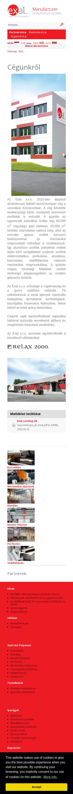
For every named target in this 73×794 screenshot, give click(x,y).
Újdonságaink (18, 608)
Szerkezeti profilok (22, 719)
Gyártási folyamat (19, 645)
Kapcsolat (13, 748)
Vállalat (12, 618)
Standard (16, 741)
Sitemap (12, 51)
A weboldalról (18, 611)
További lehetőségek (23, 738)
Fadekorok (17, 676)
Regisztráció (17, 36)
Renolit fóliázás (21, 517)
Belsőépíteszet (19, 723)
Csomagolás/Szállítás (23, 669)
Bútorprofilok (18, 734)
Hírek (10, 588)
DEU (51, 43)
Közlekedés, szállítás (23, 726)
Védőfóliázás (21, 555)
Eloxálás (21, 498)
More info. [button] (50, 777)
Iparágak (13, 710)
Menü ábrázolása (36, 46)
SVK (26, 43)
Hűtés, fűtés (18, 730)
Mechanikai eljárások (21, 478)
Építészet (16, 715)
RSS (21, 51)
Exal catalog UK (27, 421)
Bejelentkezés (36, 32)
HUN (13, 43)
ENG (38, 43)
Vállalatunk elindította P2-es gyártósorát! (36, 598)
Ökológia (16, 627)
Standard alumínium (23, 688)
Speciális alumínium (22, 692)
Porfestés (21, 536)
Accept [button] (36, 787)
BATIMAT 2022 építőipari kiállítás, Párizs (35, 594)
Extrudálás (21, 459)
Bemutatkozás (19, 623)
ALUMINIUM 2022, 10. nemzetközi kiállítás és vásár (37, 603)
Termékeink (15, 683)
